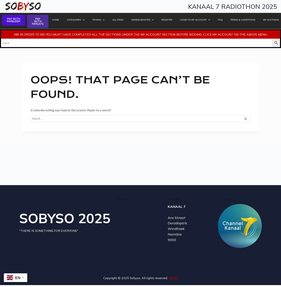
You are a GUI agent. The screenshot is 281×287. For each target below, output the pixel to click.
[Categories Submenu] (84, 20)
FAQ (220, 19)
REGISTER (166, 19)
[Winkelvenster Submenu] (153, 20)
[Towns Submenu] (104, 20)
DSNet (173, 278)
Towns (96, 19)
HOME (55, 19)
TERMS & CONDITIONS (242, 19)
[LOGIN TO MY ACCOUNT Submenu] (209, 20)
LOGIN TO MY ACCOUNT (193, 19)
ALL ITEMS (118, 19)
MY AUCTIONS (271, 19)
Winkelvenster (140, 19)
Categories (74, 19)
